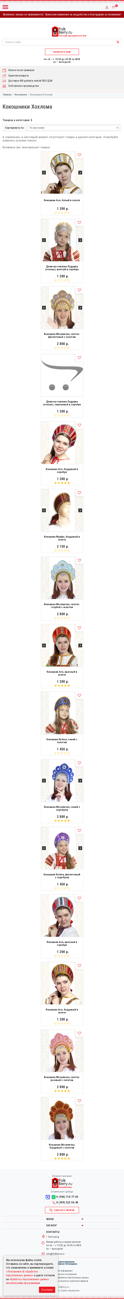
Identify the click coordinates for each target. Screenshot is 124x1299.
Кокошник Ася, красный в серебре (62, 943)
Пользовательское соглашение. (62, 1274)
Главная (7, 94)
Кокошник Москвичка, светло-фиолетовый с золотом (62, 335)
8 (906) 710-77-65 (65, 1197)
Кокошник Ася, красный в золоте (62, 673)
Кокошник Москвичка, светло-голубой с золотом (62, 606)
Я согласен (47, 1289)
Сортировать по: (15, 127)
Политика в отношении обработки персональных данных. (62, 1277)
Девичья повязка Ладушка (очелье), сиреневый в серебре (62, 403)
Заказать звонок (61, 1210)
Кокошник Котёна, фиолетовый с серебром (62, 876)
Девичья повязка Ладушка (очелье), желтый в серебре (62, 268)
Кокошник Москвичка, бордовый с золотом (62, 1146)
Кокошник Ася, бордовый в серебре (62, 471)
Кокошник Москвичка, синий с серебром (62, 808)
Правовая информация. (62, 1271)
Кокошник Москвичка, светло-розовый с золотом (62, 1079)
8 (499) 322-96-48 (65, 1202)
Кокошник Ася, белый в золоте (62, 200)
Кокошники (21, 94)
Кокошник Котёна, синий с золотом (62, 741)
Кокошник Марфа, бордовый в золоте (62, 538)
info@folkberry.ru (55, 1253)
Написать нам (62, 52)
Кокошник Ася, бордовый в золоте (62, 1011)
